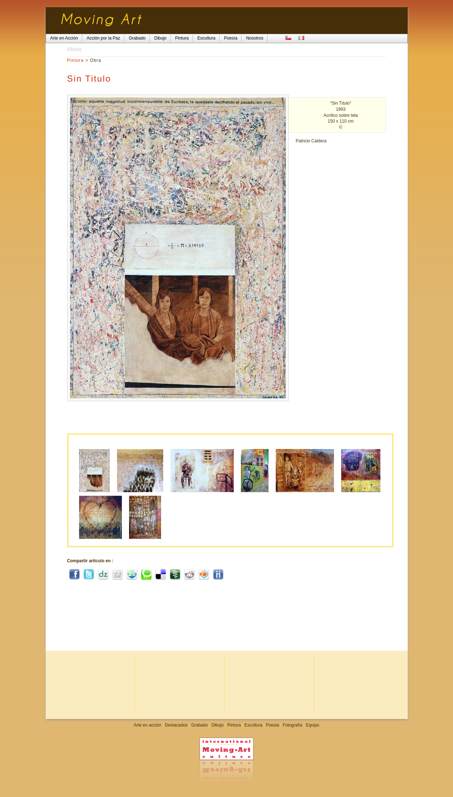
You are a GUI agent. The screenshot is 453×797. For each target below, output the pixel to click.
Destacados (176, 725)
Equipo (312, 725)
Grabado (199, 725)
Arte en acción (147, 725)
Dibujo (217, 725)
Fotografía (292, 725)
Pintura (75, 60)
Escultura (253, 725)
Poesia (272, 725)
